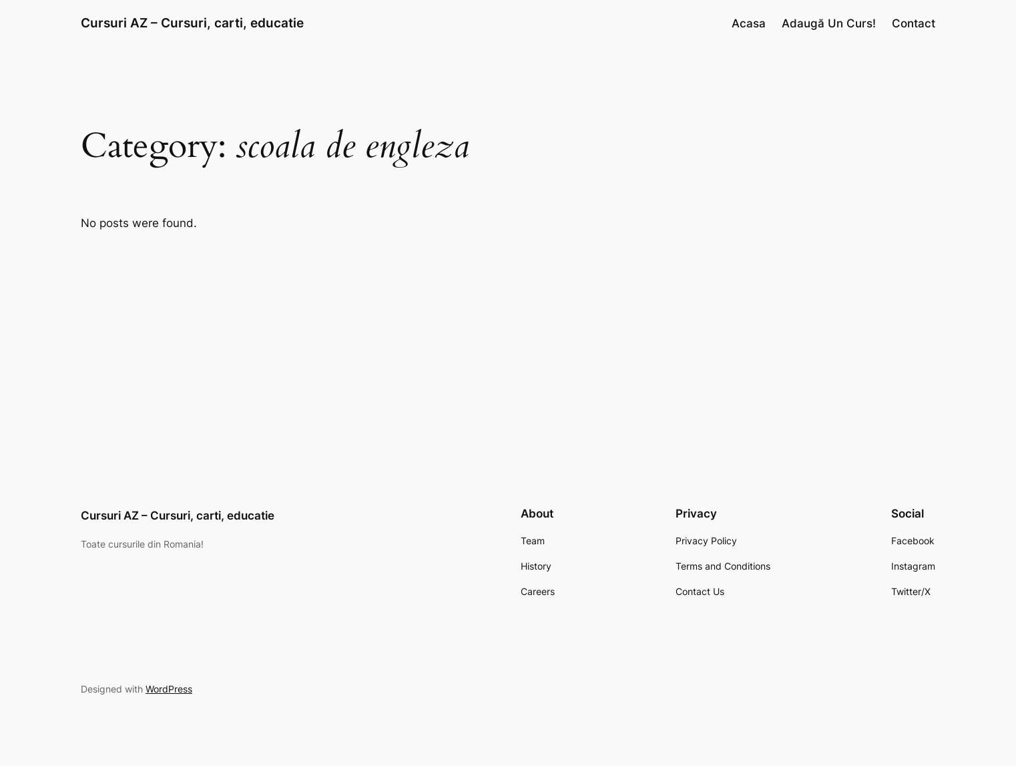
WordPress (169, 689)
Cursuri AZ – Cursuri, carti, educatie (192, 23)
